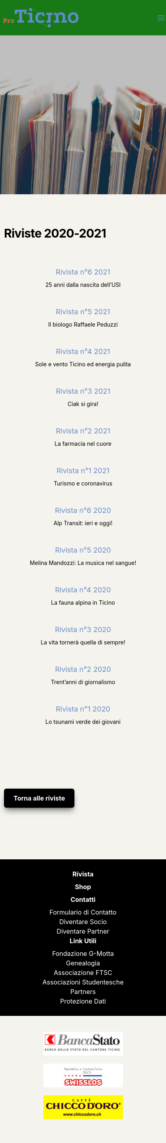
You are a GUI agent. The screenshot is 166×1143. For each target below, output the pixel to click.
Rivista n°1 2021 (83, 470)
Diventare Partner (83, 931)
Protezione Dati (83, 1001)
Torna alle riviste (39, 798)
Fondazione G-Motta (83, 953)
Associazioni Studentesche (83, 982)
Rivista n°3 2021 (83, 391)
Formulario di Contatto (82, 912)
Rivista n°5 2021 (83, 312)
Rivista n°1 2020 (83, 709)
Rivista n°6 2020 (83, 510)
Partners (83, 992)
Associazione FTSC (83, 973)
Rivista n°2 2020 (83, 669)
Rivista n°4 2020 (83, 590)
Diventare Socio (83, 922)
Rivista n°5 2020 (83, 550)
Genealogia (83, 963)
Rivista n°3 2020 (83, 629)
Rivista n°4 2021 (83, 351)
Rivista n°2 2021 (83, 431)
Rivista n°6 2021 (83, 272)
